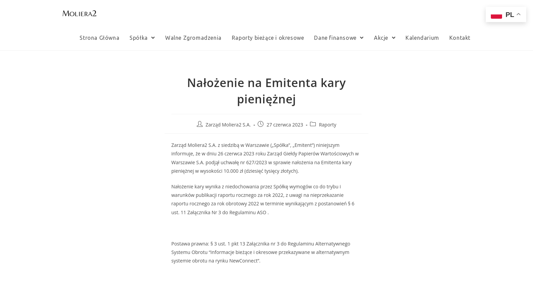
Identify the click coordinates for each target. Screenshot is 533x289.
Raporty (327, 124)
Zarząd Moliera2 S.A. (228, 124)
